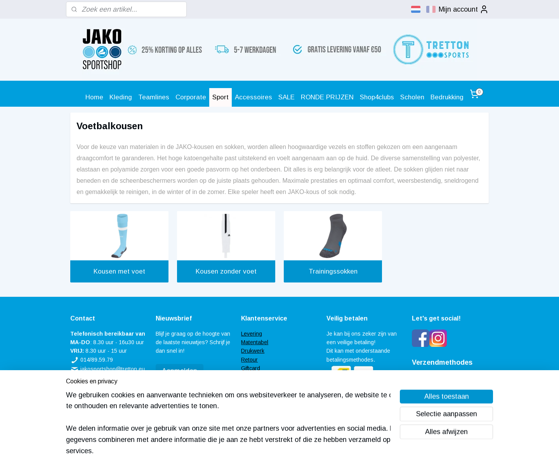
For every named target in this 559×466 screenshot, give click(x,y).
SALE (286, 97)
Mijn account (464, 9)
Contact (250, 394)
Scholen (412, 97)
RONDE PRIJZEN (327, 97)
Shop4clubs (377, 97)
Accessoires (253, 97)
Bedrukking (447, 97)
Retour (249, 360)
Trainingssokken (333, 271)
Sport (220, 97)
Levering (251, 334)
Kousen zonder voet (226, 271)
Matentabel (254, 342)
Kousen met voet (119, 271)
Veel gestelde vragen (267, 377)
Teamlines (153, 97)
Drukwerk (252, 351)
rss (269, 451)
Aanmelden (179, 371)
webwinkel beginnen (295, 451)
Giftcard (250, 368)
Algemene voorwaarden (270, 386)
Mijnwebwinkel (358, 451)
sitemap (254, 451)
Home (94, 97)
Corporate (190, 97)
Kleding (120, 97)
